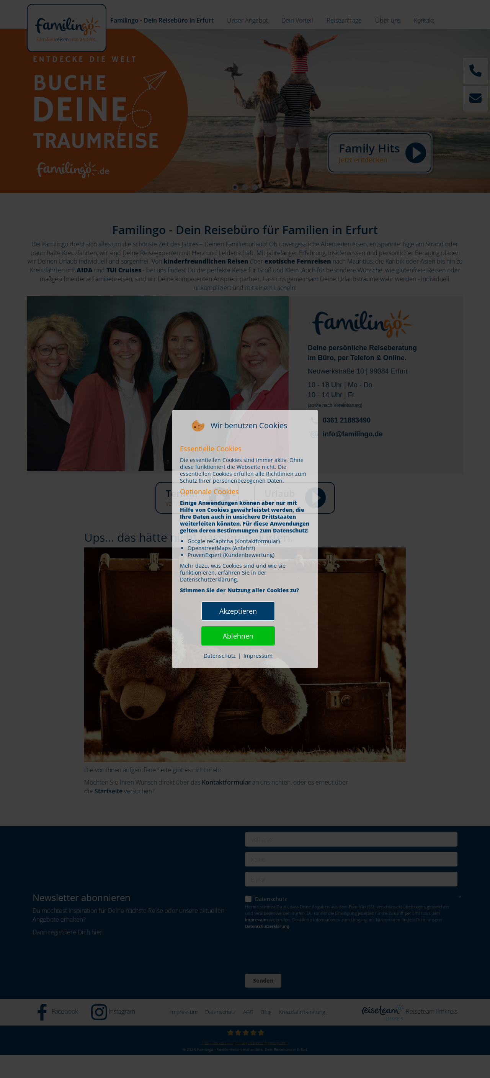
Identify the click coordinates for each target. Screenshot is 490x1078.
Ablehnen (238, 636)
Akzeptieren (238, 611)
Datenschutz (220, 655)
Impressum (258, 655)
